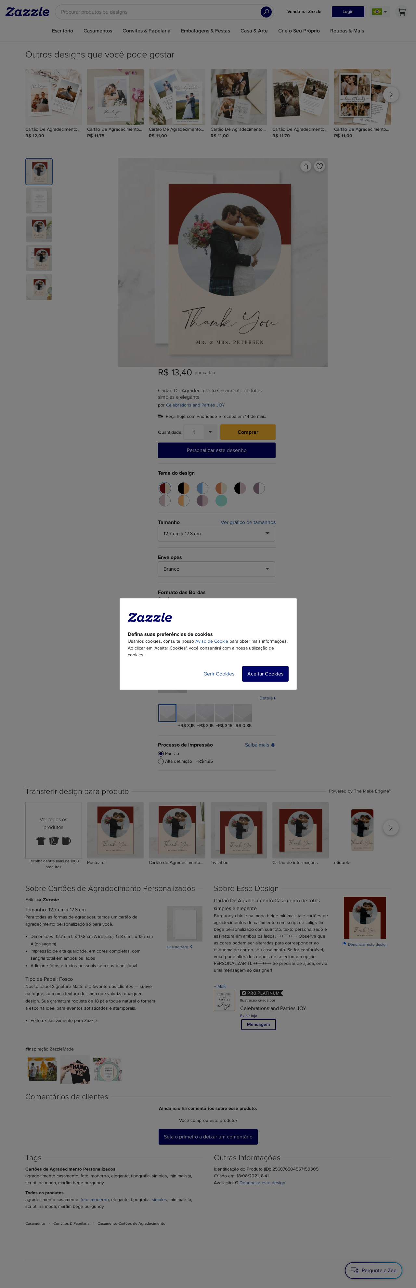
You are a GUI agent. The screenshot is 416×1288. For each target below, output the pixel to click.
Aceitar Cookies (265, 674)
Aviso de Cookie (211, 641)
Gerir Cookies (218, 674)
